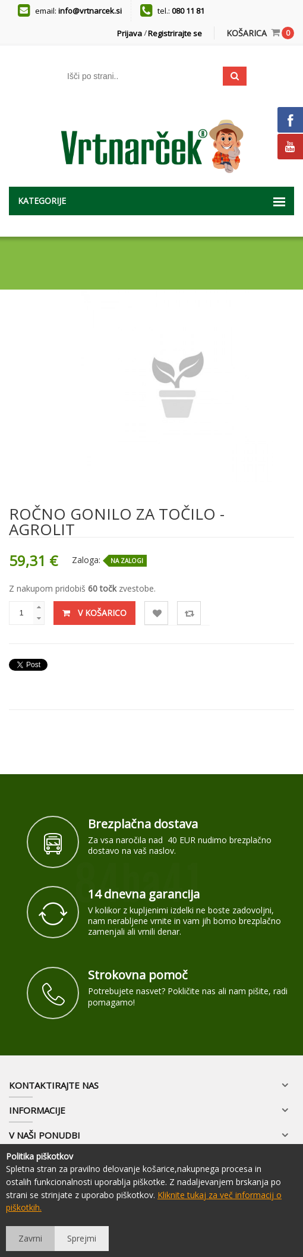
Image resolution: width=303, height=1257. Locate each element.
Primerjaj (189, 613)
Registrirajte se (175, 33)
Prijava (129, 33)
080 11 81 (188, 10)
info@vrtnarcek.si (90, 10)
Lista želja (156, 613)
